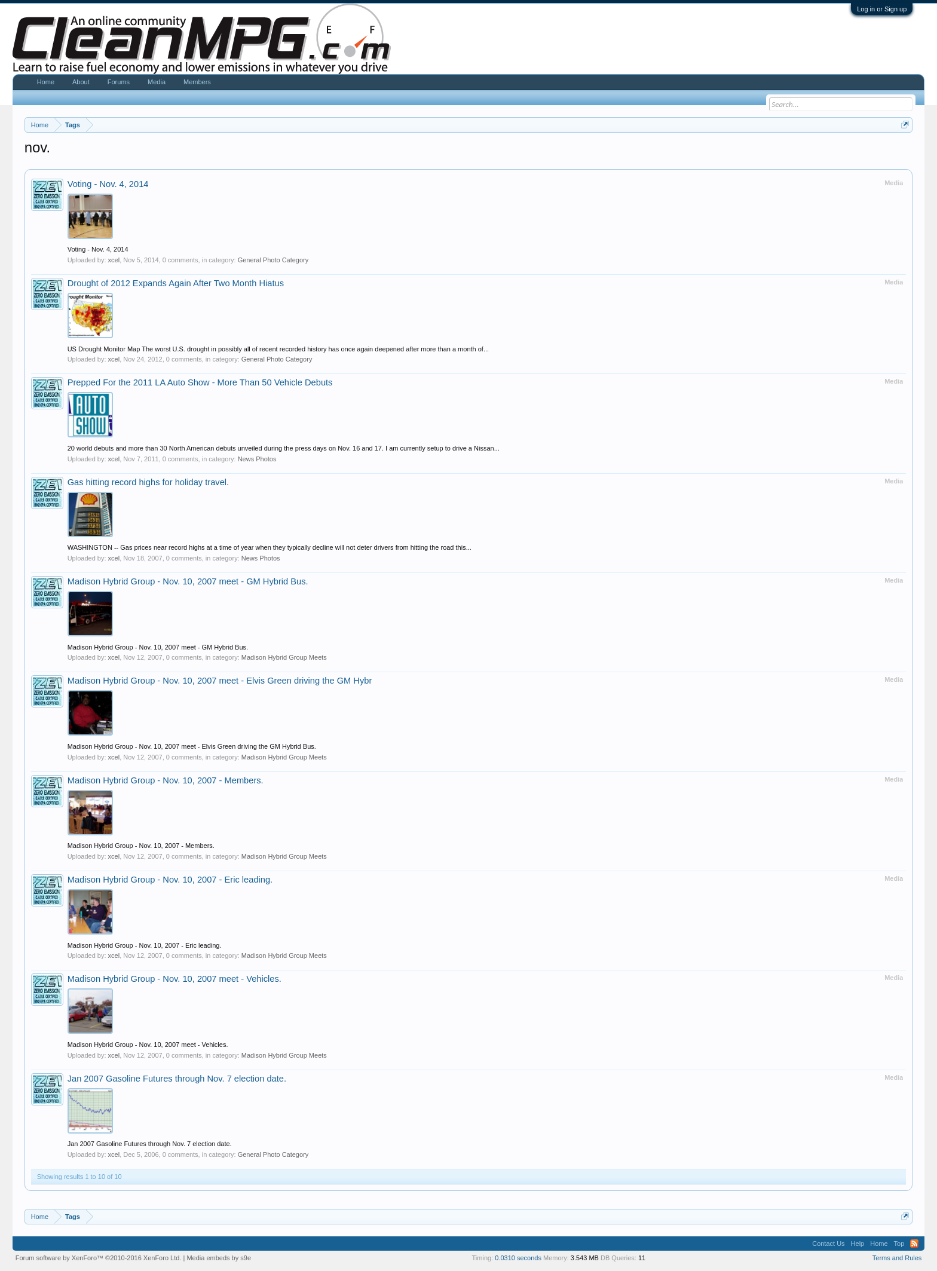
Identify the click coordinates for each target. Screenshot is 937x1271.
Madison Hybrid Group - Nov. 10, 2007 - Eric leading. (170, 879)
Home (45, 81)
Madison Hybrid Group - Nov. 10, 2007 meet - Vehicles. (174, 979)
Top (899, 1243)
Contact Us (828, 1243)
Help (858, 1243)
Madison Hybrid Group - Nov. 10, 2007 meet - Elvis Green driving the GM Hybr (220, 680)
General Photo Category (273, 260)
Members (197, 81)
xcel (114, 260)
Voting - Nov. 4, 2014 (108, 184)
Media (157, 81)
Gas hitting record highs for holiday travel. (148, 482)
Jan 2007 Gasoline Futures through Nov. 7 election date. (177, 1078)
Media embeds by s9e (218, 1257)
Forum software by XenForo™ (99, 1257)
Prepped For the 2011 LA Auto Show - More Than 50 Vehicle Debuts (200, 382)
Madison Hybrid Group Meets (284, 657)
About (81, 81)
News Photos (257, 459)
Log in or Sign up (882, 9)
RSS (914, 1243)
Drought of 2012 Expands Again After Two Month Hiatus (176, 283)
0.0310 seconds (518, 1257)
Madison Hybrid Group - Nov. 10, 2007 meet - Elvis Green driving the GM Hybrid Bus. (192, 746)
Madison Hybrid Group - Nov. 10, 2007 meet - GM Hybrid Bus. (188, 581)
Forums (119, 81)
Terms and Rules (897, 1257)
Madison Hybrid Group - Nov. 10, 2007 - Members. (166, 780)
